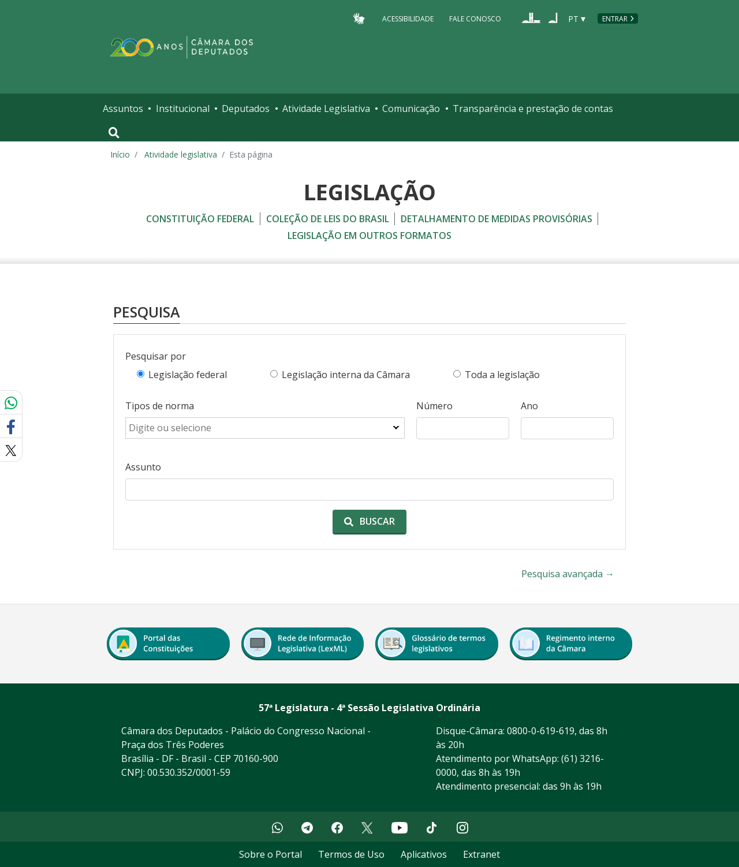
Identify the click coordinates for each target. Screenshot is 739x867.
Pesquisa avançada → (567, 573)
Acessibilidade (408, 18)
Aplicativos (424, 854)
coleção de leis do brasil (327, 218)
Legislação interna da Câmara (346, 374)
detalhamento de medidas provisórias (496, 218)
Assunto (143, 467)
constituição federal (200, 218)
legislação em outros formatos (369, 235)
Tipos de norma (159, 405)
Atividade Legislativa (326, 108)
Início (120, 154)
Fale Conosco (475, 18)
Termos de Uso (351, 854)
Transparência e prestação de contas (533, 108)
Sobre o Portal (270, 854)
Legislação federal (187, 374)
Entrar (615, 19)
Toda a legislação (502, 374)
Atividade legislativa (180, 154)
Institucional (183, 108)
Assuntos (123, 108)
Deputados (246, 108)
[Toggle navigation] (114, 132)
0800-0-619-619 (540, 730)
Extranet (481, 854)
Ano (529, 405)
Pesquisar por (155, 356)
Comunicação (411, 108)
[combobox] (265, 428)
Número (434, 405)
